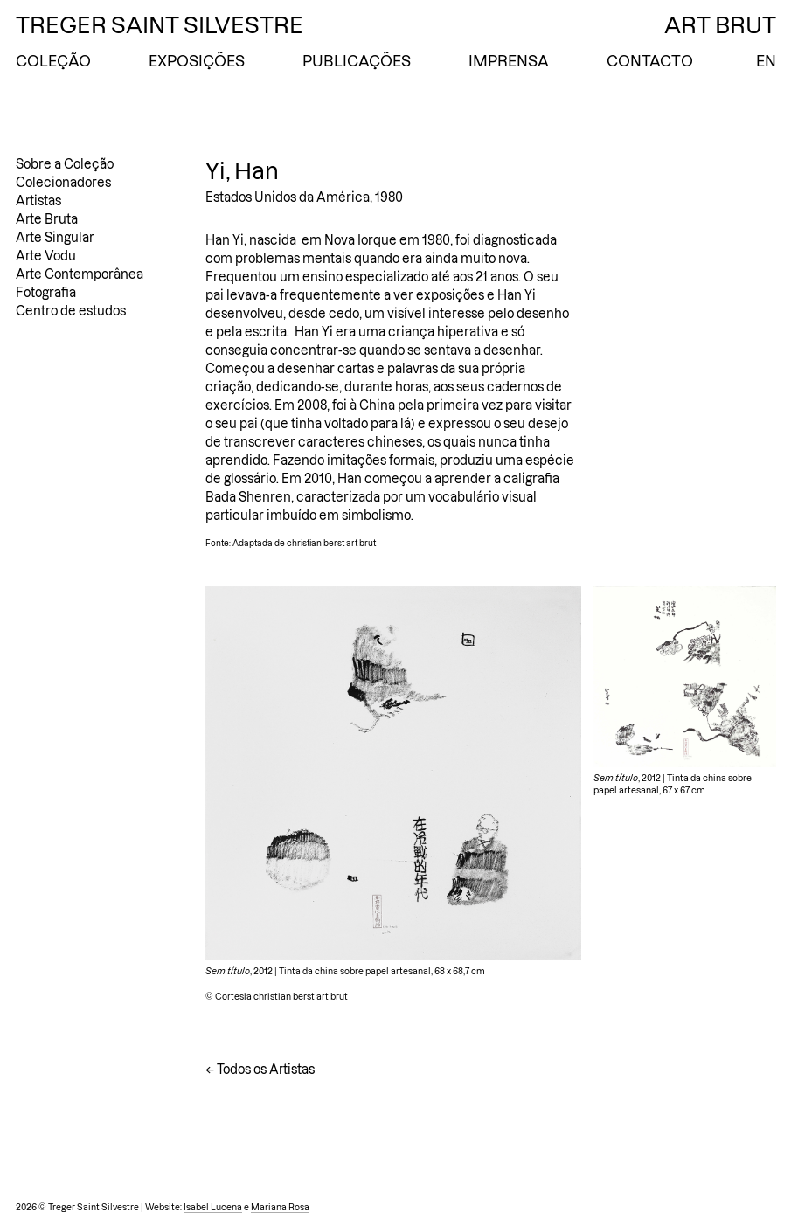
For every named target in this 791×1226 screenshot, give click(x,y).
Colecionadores (63, 183)
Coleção (53, 61)
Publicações (356, 61)
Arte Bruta (47, 219)
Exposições (197, 61)
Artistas (38, 201)
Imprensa (508, 61)
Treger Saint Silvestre (159, 25)
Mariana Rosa (280, 1207)
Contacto (650, 61)
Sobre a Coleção (65, 164)
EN (766, 61)
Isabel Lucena (213, 1207)
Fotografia (46, 293)
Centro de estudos (71, 311)
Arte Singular (55, 238)
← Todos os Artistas (260, 1070)
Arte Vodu (46, 256)
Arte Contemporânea (79, 274)
